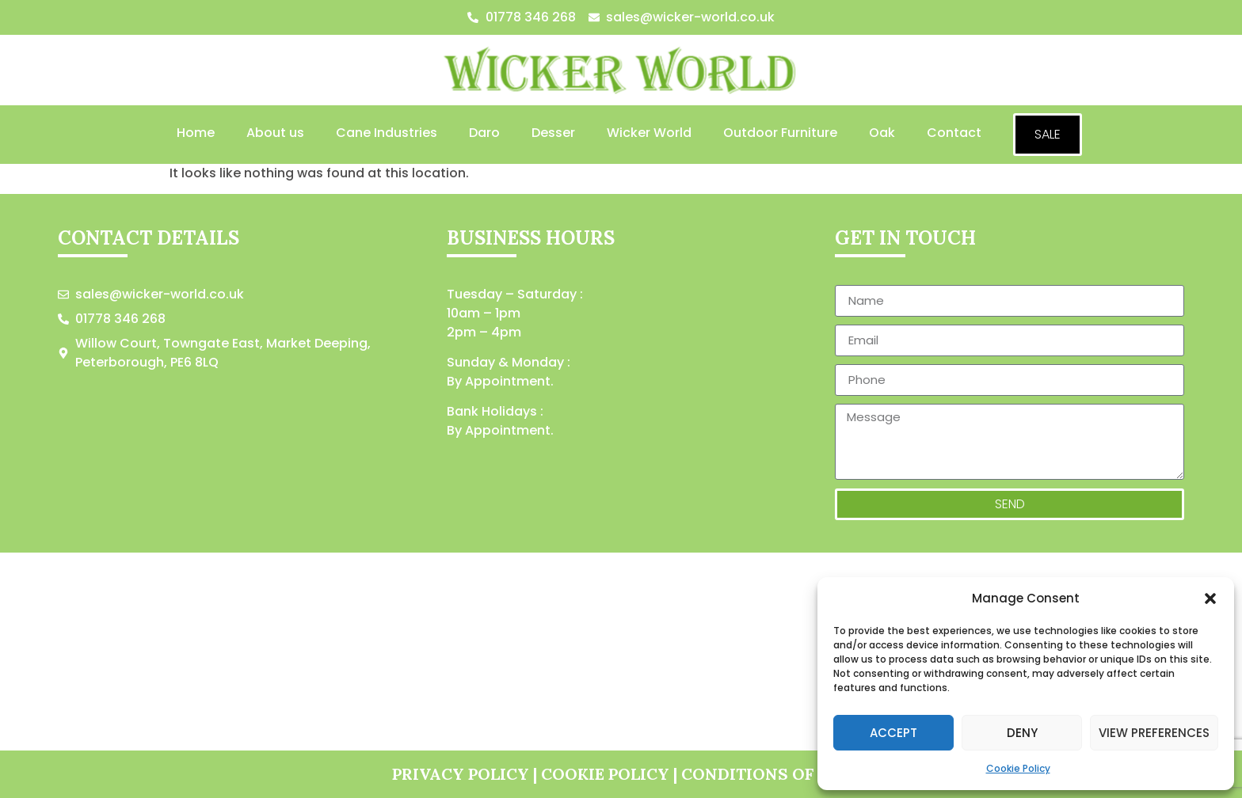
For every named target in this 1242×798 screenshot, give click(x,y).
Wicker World (649, 133)
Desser (553, 133)
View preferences (1154, 732)
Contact (954, 133)
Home (196, 133)
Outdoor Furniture (780, 133)
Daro (484, 133)
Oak (882, 133)
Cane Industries (386, 133)
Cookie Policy (1018, 768)
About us (275, 133)
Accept (893, 732)
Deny (1022, 732)
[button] (1210, 598)
